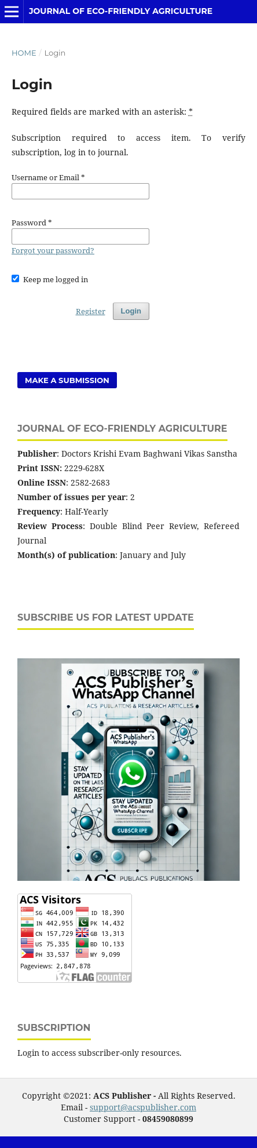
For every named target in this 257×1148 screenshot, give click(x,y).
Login (131, 311)
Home (24, 52)
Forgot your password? (53, 250)
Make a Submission (67, 380)
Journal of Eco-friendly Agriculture (120, 11)
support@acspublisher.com (143, 1107)
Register (90, 311)
